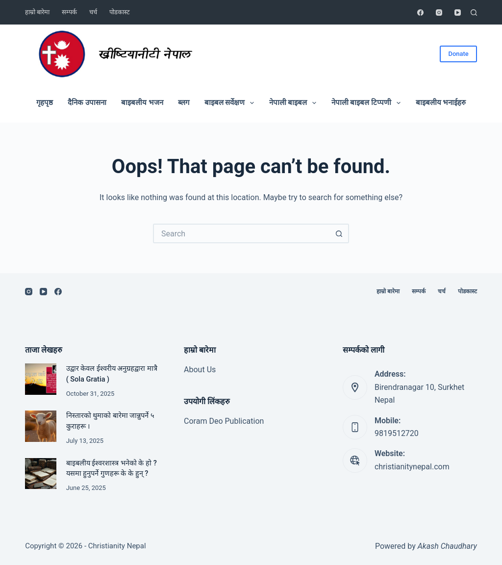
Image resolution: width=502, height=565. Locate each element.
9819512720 (397, 433)
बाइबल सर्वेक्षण (231, 103)
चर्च (93, 12)
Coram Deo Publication (224, 421)
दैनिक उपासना (87, 102)
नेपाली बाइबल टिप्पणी (367, 103)
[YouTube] (457, 12)
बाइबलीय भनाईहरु (441, 102)
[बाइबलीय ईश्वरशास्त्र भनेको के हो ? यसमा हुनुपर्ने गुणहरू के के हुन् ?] (40, 473)
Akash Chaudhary (447, 546)
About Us (200, 369)
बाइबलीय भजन (142, 102)
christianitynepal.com (412, 466)
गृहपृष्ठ (44, 102)
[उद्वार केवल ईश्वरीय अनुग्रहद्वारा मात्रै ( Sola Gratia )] (40, 378)
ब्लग (183, 102)
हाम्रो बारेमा (37, 12)
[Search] (474, 12)
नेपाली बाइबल (295, 103)
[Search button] (339, 233)
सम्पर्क (69, 12)
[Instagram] (439, 12)
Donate (458, 53)
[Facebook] (420, 12)
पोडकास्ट (119, 12)
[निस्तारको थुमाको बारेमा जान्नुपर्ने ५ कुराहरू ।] (40, 426)
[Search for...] (241, 233)
